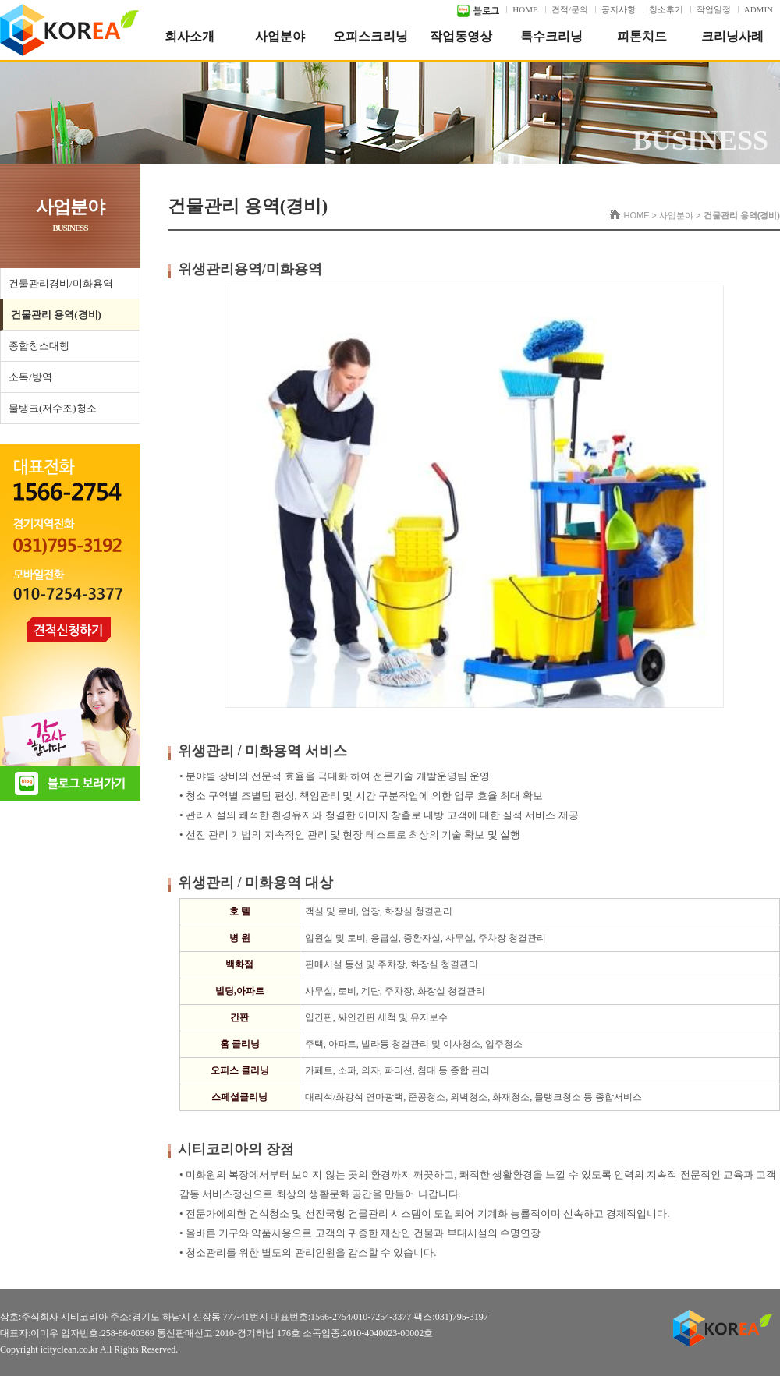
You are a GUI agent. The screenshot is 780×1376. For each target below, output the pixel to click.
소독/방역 (30, 377)
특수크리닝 (551, 36)
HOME (524, 9)
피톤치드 (642, 36)
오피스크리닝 (370, 36)
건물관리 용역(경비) (56, 314)
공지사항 (618, 9)
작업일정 (714, 9)
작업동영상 (461, 36)
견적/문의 (569, 9)
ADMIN (758, 9)
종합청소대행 (39, 346)
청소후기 (666, 9)
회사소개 (189, 36)
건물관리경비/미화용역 (61, 283)
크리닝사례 (732, 36)
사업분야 (280, 36)
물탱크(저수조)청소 (53, 408)
